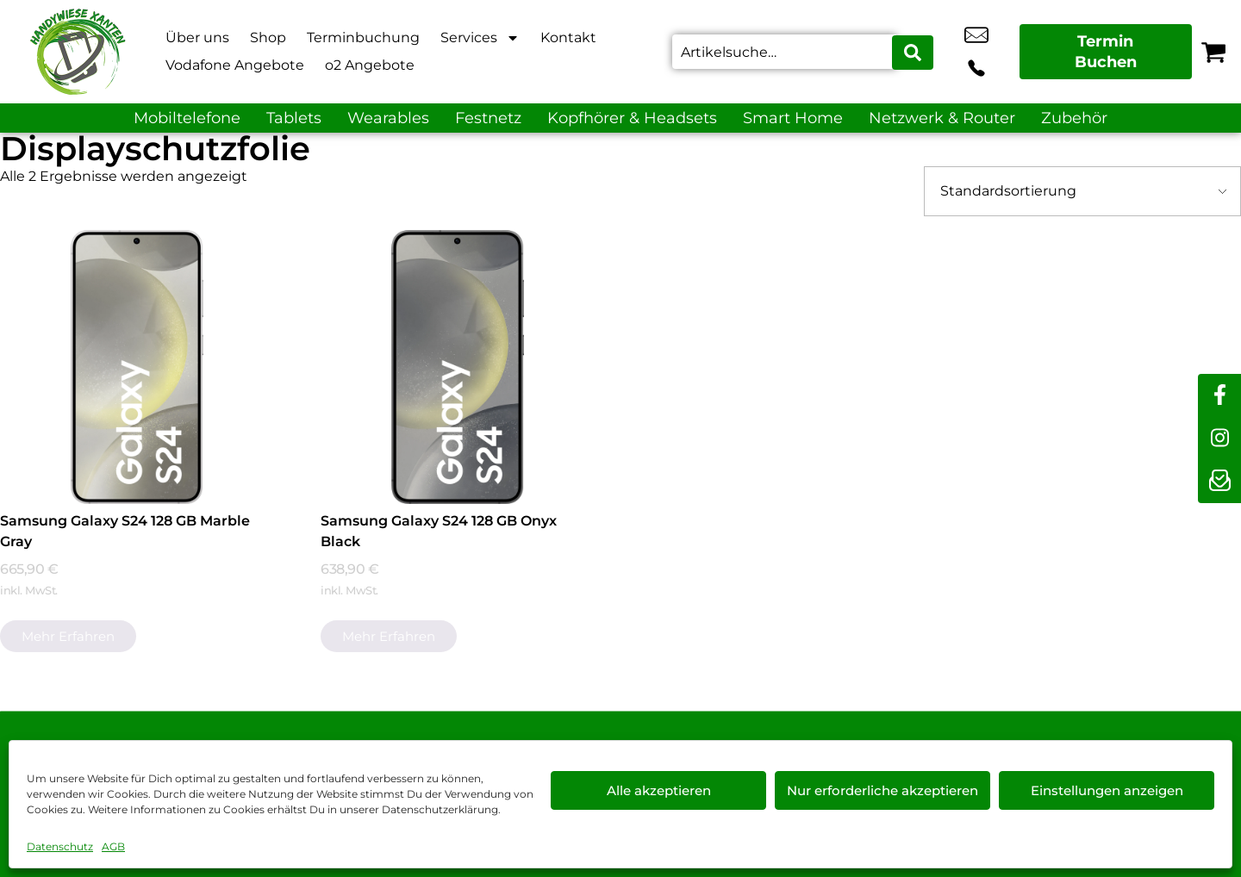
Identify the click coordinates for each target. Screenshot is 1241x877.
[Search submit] (914, 51)
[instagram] (1219, 438)
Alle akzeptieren (659, 790)
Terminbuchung (363, 37)
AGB (113, 846)
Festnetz (488, 118)
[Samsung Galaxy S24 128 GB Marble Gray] (137, 367)
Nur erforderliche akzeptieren (882, 790)
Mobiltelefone (187, 118)
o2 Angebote (370, 65)
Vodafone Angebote (234, 65)
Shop (268, 37)
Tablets (293, 118)
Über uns (197, 37)
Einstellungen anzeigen (1107, 790)
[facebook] (1219, 395)
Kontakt (568, 37)
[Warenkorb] (1213, 52)
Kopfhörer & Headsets (632, 118)
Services (480, 38)
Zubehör (1074, 118)
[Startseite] (78, 52)
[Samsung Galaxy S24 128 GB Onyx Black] (458, 367)
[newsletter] (1219, 481)
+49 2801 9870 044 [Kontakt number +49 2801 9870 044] (994, 51)
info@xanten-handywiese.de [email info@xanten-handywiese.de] (956, 51)
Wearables (388, 118)
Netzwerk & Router (942, 118)
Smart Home (793, 118)
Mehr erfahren (68, 636)
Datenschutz (60, 846)
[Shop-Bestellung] (1082, 191)
